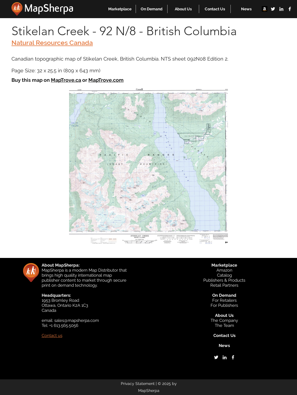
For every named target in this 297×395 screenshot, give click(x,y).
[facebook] (290, 9)
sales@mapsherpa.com (76, 320)
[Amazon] (264, 9)
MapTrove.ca (66, 80)
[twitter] (273, 9)
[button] (120, 9)
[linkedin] (281, 9)
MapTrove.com (106, 80)
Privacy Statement (138, 383)
